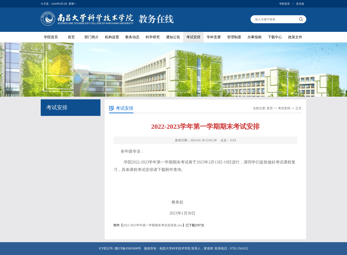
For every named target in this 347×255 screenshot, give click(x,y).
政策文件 (295, 37)
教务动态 (132, 37)
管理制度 (234, 37)
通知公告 (173, 37)
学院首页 (284, 3)
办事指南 (254, 37)
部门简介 (92, 37)
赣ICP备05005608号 (128, 248)
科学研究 (153, 37)
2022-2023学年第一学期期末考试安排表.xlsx (153, 225)
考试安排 (193, 37)
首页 (71, 37)
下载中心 (275, 37)
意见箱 (300, 3)
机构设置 (112, 37)
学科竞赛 (214, 37)
